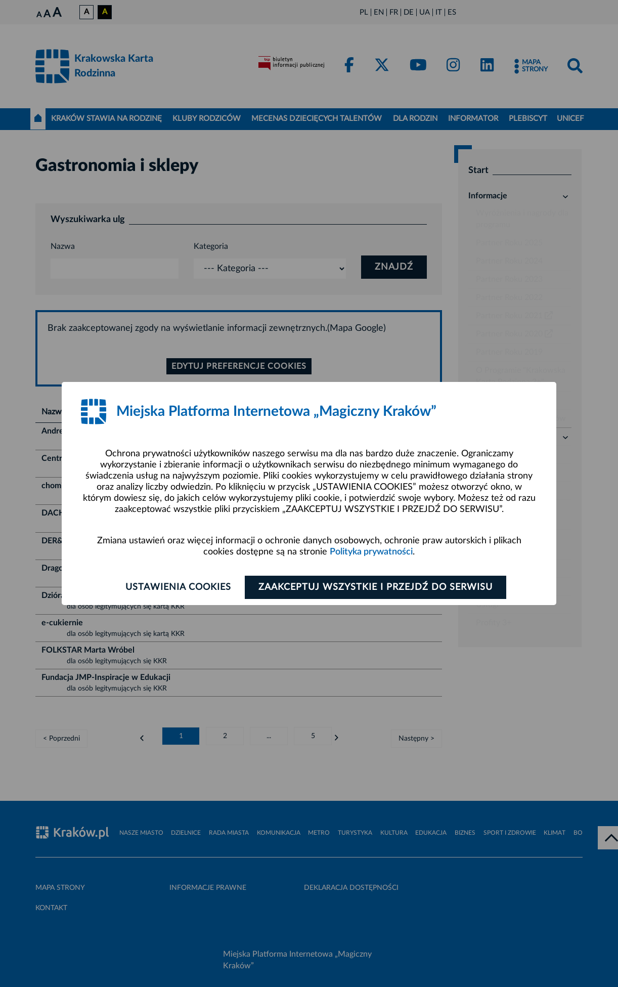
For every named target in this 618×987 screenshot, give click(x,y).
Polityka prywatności (371, 551)
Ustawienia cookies (178, 587)
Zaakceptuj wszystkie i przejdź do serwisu (375, 587)
